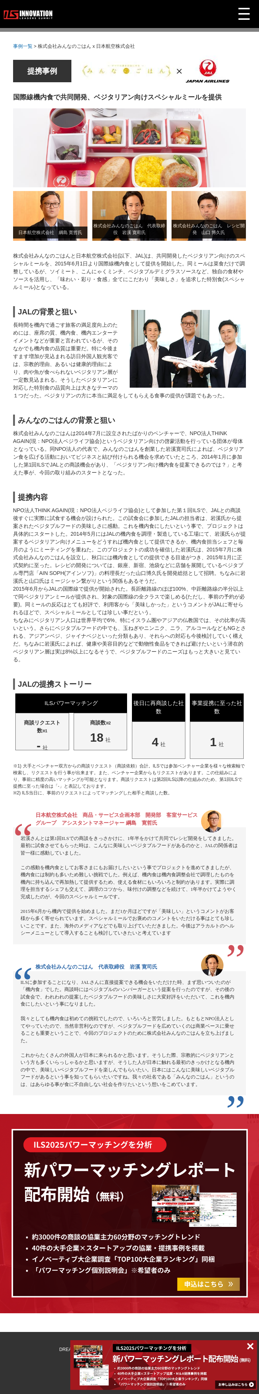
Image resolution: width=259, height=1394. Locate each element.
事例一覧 (23, 46)
